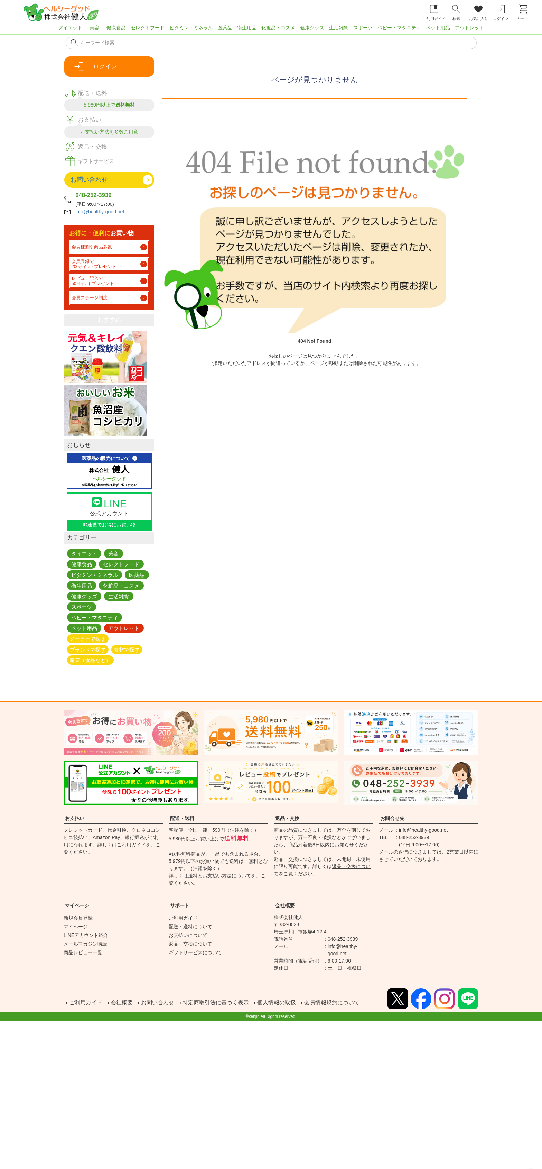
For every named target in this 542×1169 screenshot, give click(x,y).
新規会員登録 (78, 918)
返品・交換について (190, 944)
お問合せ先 (392, 818)
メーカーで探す (87, 639)
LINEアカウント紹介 (86, 935)
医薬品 (225, 27)
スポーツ (363, 27)
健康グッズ (312, 27)
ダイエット (70, 27)
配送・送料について (190, 926)
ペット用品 (438, 27)
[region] (271, 29)
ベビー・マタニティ (399, 27)
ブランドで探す (87, 649)
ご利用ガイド (131, 844)
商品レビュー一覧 (83, 952)
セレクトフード (148, 27)
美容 (94, 27)
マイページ (77, 905)
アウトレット (469, 27)
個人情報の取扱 (276, 1002)
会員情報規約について (331, 1002)
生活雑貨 (338, 27)
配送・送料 (182, 818)
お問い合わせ (157, 1002)
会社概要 (285, 905)
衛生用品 (246, 27)
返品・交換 (287, 818)
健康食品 (116, 27)
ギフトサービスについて (195, 952)
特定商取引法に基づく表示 (216, 1002)
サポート (179, 905)
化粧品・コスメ (278, 27)
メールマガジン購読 (85, 944)
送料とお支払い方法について (219, 875)
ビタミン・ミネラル (191, 27)
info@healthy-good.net (99, 211)
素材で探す (127, 649)
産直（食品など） (90, 660)
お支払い (74, 818)
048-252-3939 (93, 195)
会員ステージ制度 (90, 297)
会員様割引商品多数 (92, 247)
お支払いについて (188, 935)
